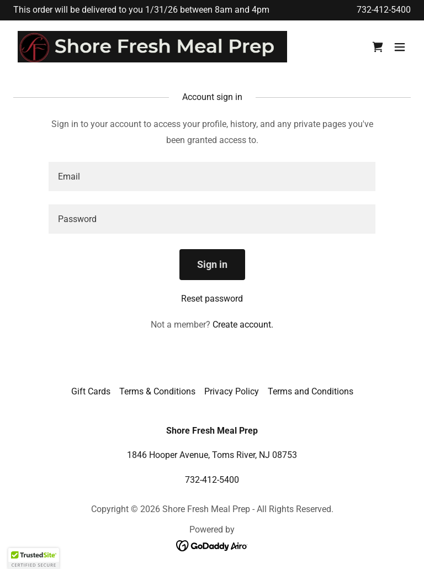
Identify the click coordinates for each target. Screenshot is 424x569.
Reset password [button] (212, 298)
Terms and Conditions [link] (310, 391)
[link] (152, 47)
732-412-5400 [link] (384, 9)
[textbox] (212, 176)
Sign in (212, 264)
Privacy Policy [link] (231, 391)
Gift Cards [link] (90, 391)
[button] (400, 47)
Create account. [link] (243, 324)
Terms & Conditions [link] (157, 391)
